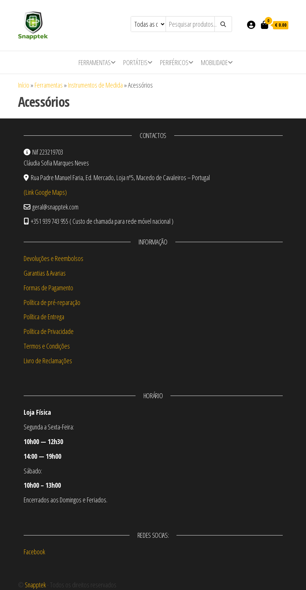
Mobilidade (214, 62)
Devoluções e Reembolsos (53, 258)
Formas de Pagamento (48, 287)
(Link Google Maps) (45, 192)
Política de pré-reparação (52, 302)
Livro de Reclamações (48, 360)
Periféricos (174, 62)
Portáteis (135, 62)
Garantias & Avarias (45, 273)
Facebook (34, 551)
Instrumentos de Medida (95, 84)
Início (23, 84)
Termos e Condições (47, 345)
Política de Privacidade (49, 331)
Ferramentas (94, 62)
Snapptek (35, 584)
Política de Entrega (44, 316)
